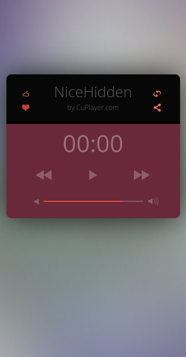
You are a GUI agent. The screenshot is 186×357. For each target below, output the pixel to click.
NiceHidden (93, 96)
